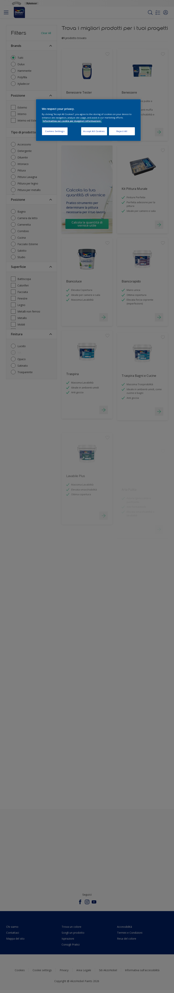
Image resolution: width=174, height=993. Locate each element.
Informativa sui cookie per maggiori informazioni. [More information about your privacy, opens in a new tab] (72, 120)
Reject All (121, 131)
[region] (88, 120)
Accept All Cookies (94, 131)
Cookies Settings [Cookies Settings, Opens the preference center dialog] (54, 131)
